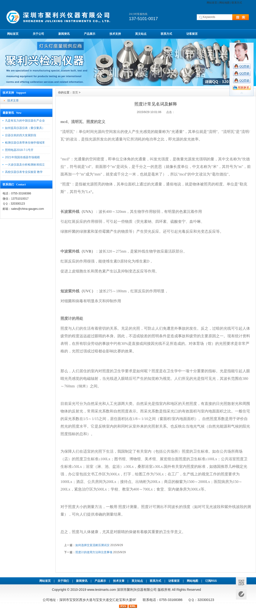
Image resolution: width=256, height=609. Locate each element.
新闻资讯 (64, 33)
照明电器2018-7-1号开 (19, 150)
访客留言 (192, 33)
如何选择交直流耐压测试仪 (92, 545)
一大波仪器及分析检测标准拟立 (25, 164)
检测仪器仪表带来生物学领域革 (25, 142)
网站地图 (224, 2)
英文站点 (140, 33)
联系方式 (237, 2)
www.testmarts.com (101, 589)
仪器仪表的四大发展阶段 (20, 135)
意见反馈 (241, 594)
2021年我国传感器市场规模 (22, 157)
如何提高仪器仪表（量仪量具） (25, 128)
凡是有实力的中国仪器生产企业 (25, 120)
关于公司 (38, 33)
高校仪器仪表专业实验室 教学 (24, 172)
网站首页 (212, 2)
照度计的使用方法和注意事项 (93, 552)
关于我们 (63, 581)
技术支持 (115, 33)
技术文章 (13, 100)
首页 (75, 92)
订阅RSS (211, 581)
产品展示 (89, 33)
